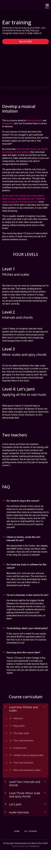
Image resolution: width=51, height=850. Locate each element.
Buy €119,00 (25, 41)
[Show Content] (44, 707)
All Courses (30, 831)
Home (17, 831)
